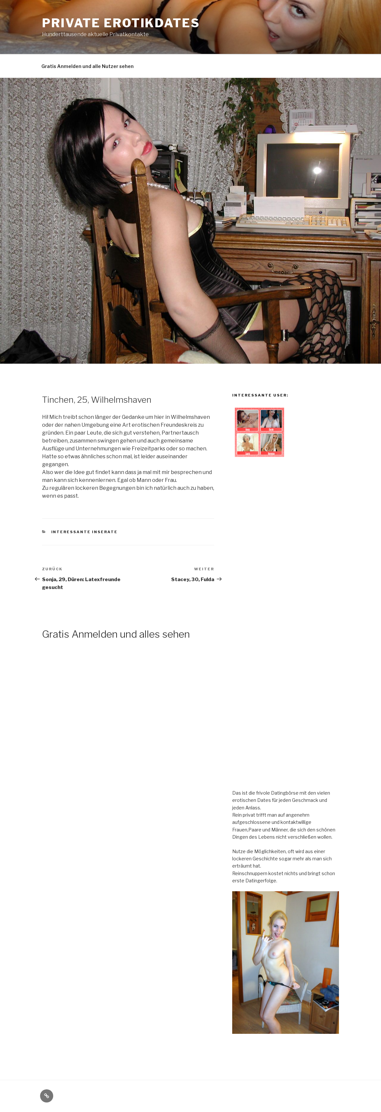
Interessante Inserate (84, 532)
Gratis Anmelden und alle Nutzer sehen (87, 66)
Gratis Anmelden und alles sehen (116, 634)
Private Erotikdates (121, 23)
